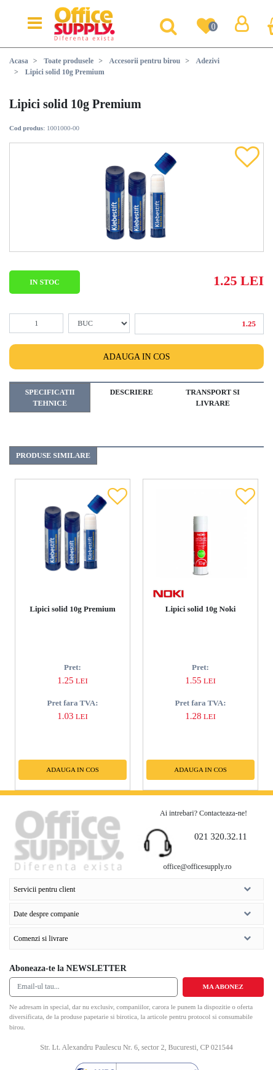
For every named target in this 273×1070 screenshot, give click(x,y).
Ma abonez (223, 986)
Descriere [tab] (131, 392)
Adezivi (208, 61)
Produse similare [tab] (53, 455)
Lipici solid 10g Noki (200, 608)
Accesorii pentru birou (145, 61)
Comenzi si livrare (132, 935)
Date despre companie (132, 910)
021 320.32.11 (220, 836)
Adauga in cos (136, 356)
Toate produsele (68, 61)
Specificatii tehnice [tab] (50, 397)
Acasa (18, 61)
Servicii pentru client (132, 886)
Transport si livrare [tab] (213, 397)
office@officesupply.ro (198, 866)
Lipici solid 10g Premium (73, 608)
